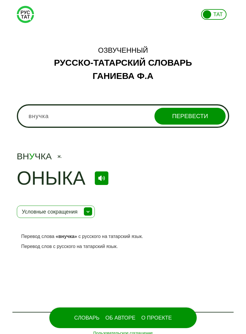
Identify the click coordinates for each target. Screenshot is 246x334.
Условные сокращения (50, 212)
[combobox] (123, 116)
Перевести (190, 116)
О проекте (156, 318)
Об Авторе (120, 318)
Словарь (86, 318)
